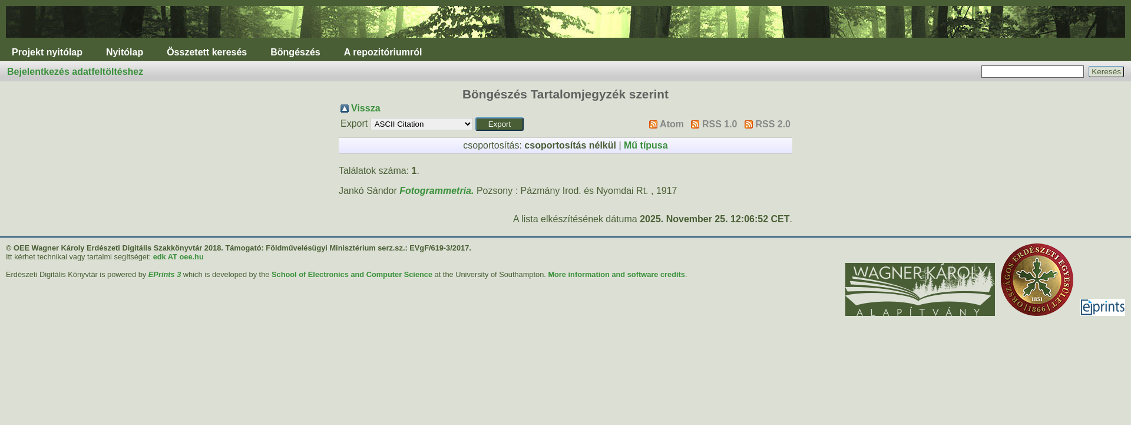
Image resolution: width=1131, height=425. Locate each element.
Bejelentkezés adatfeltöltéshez (75, 72)
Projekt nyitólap (47, 52)
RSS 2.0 (773, 124)
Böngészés (295, 52)
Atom (672, 124)
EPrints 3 (164, 274)
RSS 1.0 (720, 124)
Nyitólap (124, 52)
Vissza (366, 108)
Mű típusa (646, 145)
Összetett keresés (207, 52)
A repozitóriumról (383, 52)
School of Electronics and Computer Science (352, 274)
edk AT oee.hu (178, 256)
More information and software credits (616, 274)
